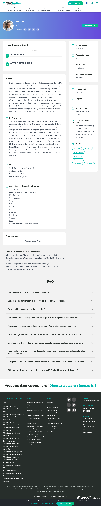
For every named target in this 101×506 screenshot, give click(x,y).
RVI (87, 9)
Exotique (77, 148)
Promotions (30, 9)
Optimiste (77, 164)
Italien (35, 50)
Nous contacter (52, 410)
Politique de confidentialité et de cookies (53, 418)
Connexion (50, 402)
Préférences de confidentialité (41, 503)
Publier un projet (74, 3)
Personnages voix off (34, 439)
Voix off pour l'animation (11, 438)
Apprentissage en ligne (63, 9)
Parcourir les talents (14, 9)
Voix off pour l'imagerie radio (12, 454)
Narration (78, 9)
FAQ (28, 407)
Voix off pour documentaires (12, 457)
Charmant (77, 168)
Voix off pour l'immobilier (11, 444)
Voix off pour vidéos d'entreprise (13, 414)
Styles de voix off (33, 434)
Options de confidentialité (55, 423)
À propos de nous (52, 407)
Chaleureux (78, 160)
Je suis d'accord (65, 503)
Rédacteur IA (7, 481)
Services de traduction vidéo (12, 473)
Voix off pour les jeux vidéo (11, 425)
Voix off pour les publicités (11, 406)
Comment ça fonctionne (35, 402)
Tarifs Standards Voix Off (35, 415)
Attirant (88, 148)
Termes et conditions (53, 413)
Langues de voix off (33, 423)
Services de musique (9, 470)
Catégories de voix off (34, 431)
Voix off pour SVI (8, 422)
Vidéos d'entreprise (44, 9)
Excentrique (78, 156)
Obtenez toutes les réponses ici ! (72, 385)
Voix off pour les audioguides (12, 452)
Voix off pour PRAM (9, 430)
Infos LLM (50, 431)
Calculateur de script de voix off (13, 478)
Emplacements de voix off (35, 437)
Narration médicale (9, 441)
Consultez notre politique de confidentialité (72, 501)
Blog (28, 405)
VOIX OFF (6, 402)
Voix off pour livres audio (11, 427)
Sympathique (78, 152)
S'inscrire (50, 405)
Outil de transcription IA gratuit (13, 476)
